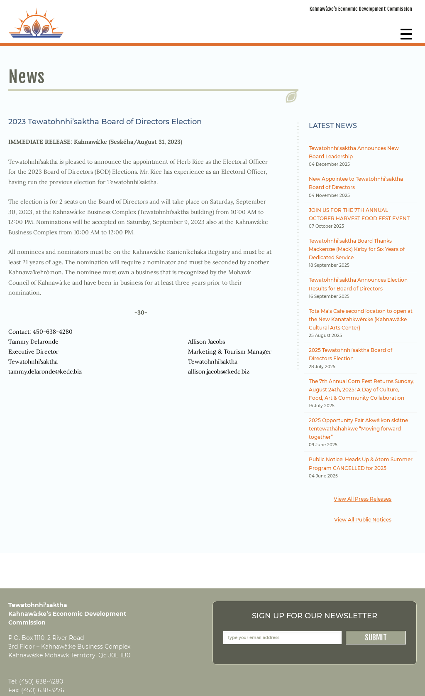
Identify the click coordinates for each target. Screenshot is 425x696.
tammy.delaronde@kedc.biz (45, 371)
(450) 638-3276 (42, 690)
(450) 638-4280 (41, 681)
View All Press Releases (362, 499)
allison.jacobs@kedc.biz (218, 371)
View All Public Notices (362, 519)
